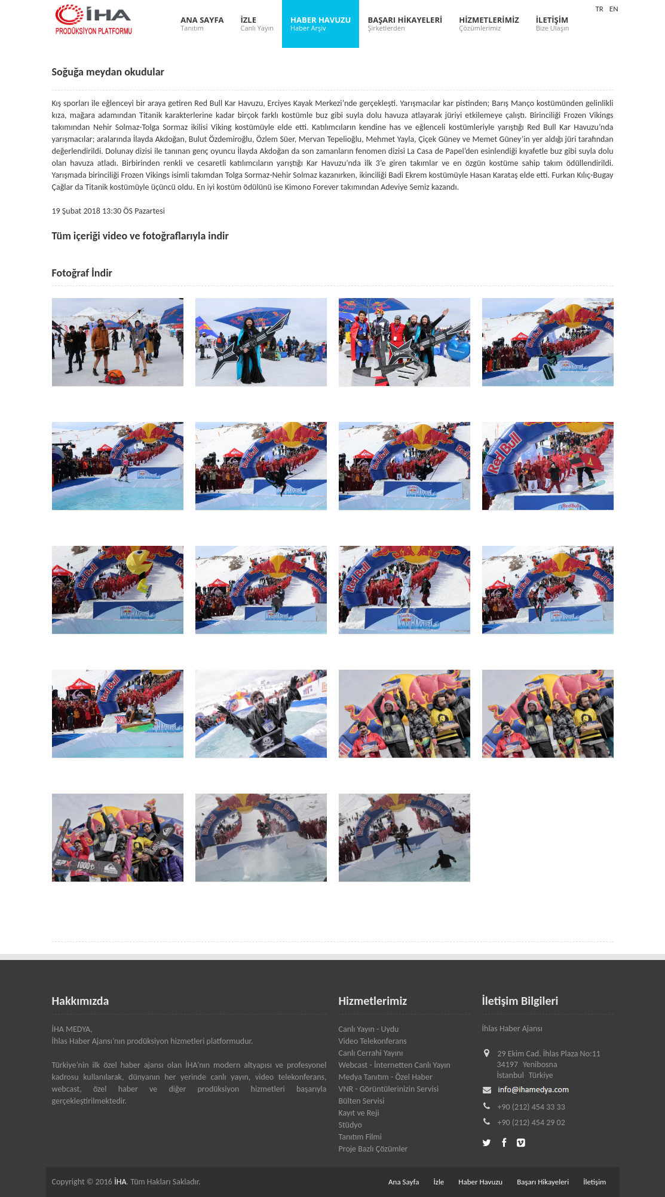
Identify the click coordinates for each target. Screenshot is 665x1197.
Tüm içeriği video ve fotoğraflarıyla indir (140, 235)
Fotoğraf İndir (82, 272)
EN (613, 8)
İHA (120, 1182)
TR (599, 8)
